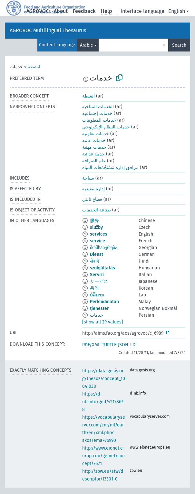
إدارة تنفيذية (93, 188)
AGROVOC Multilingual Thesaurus (48, 30)
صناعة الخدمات (96, 210)
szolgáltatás (102, 268)
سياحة (88, 178)
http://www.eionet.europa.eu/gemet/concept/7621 (103, 455)
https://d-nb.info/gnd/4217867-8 (103, 401)
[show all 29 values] (102, 322)
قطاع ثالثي (92, 199)
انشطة (34, 67)
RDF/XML (91, 345)
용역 (94, 288)
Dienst (96, 254)
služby (96, 227)
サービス (99, 281)
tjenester (99, 308)
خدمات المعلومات (99, 120)
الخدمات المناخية (98, 106)
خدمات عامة (94, 140)
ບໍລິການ (97, 295)
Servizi (97, 274)
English (176, 11)
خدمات (96, 315)
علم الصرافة (94, 160)
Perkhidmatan (104, 301)
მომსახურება (103, 247)
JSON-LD (126, 345)
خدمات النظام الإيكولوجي (106, 127)
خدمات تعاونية (95, 133)
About (61, 11)
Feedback (84, 11)
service (97, 241)
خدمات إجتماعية (97, 113)
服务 (94, 220)
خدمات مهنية (94, 147)
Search (179, 45)
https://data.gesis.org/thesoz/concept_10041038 (103, 378)
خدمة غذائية (93, 154)
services (98, 234)
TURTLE (109, 345)
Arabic (86, 45)
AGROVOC (37, 11)
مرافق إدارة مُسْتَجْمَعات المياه (110, 167)
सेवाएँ (94, 261)
